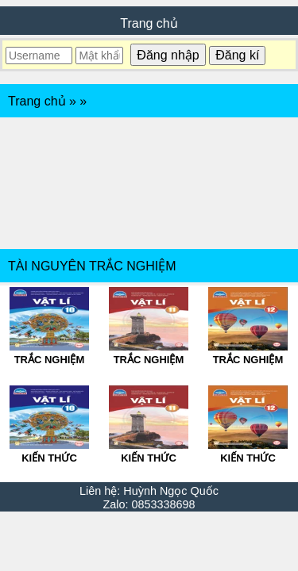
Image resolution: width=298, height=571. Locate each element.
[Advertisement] (149, 183)
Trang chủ (149, 23)
